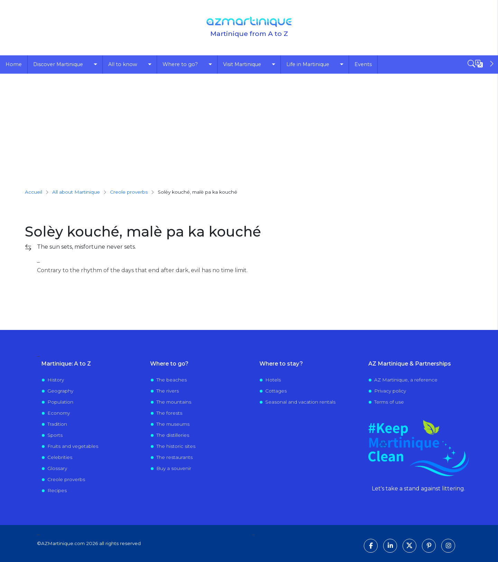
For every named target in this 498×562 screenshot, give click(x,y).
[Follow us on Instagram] (448, 546)
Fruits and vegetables (72, 446)
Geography (60, 391)
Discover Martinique (58, 64)
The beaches (171, 380)
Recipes (57, 490)
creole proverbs (129, 192)
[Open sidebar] (481, 63)
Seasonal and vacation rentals (300, 402)
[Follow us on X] (409, 546)
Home (14, 64)
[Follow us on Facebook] (371, 546)
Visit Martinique (242, 64)
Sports (55, 435)
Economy (58, 413)
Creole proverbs (66, 479)
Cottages (276, 391)
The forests (169, 413)
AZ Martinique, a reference (405, 380)
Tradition (57, 424)
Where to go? (180, 64)
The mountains (173, 402)
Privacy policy (390, 391)
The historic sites (175, 446)
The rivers (167, 391)
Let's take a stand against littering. (418, 488)
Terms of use (389, 402)
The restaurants (174, 457)
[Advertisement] (249, 125)
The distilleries (172, 435)
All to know (122, 64)
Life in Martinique (307, 64)
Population (60, 402)
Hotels (273, 380)
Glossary (57, 468)
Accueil (33, 192)
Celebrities (59, 457)
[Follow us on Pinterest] (429, 546)
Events (363, 64)
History (55, 380)
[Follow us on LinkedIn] (390, 546)
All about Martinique (76, 192)
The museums (173, 424)
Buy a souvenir (173, 468)
